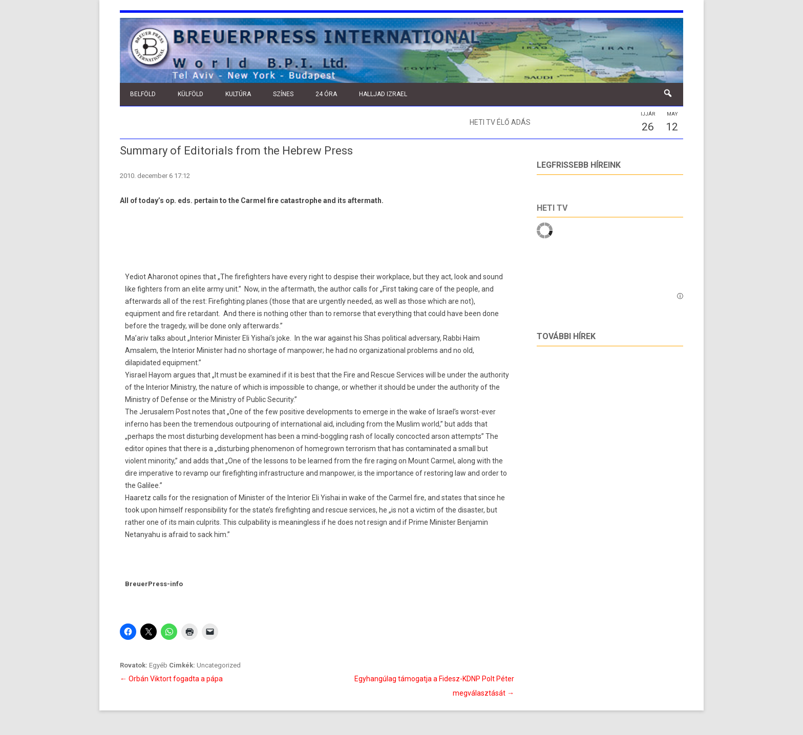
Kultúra (238, 94)
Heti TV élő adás (500, 122)
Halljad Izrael (383, 94)
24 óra (326, 94)
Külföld (190, 94)
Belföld (143, 94)
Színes (283, 94)
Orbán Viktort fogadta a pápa (171, 679)
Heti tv (552, 208)
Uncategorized (219, 665)
